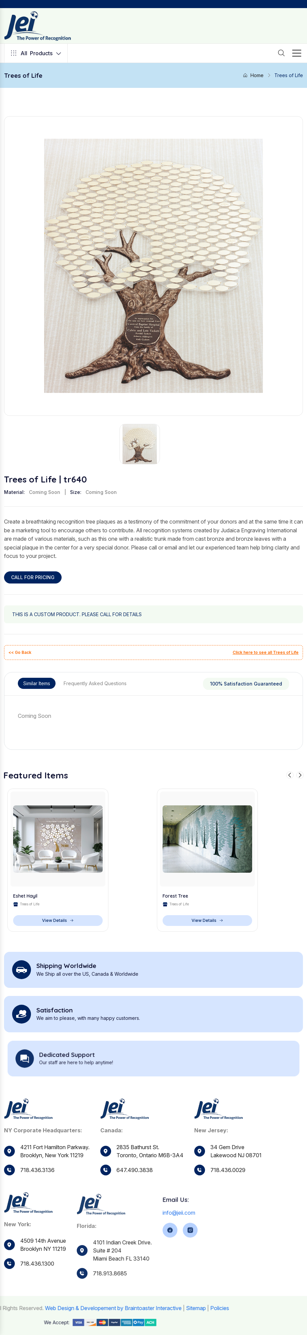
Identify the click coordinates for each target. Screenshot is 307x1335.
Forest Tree (175, 910)
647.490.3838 (134, 1196)
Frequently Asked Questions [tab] (95, 683)
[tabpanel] (153, 716)
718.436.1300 (37, 1295)
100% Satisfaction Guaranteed (246, 684)
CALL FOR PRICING (33, 577)
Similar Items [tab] (36, 683)
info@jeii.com (179, 1240)
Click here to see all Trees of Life (266, 652)
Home (253, 75)
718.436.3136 (37, 1184)
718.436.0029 (227, 1200)
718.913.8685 (110, 1303)
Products (36, 53)
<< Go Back (19, 652)
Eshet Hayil (25, 910)
